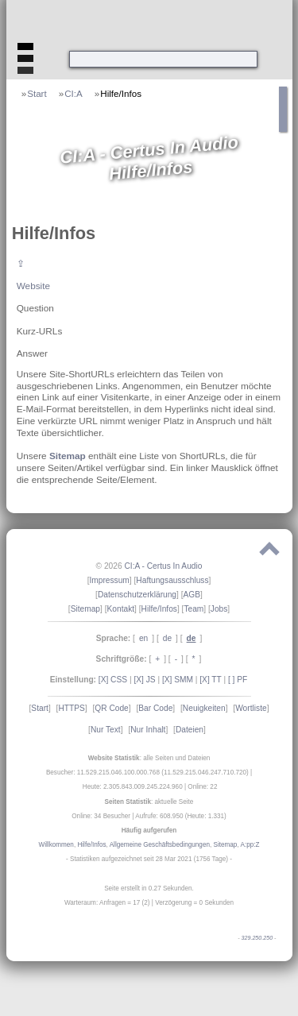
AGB (192, 594)
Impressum (109, 580)
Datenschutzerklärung (137, 594)
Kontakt (121, 609)
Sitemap (67, 455)
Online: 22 (202, 786)
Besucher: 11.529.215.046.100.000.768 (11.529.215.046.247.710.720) (147, 772)
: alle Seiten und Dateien (149, 758)
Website (33, 285)
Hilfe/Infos (120, 93)
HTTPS (71, 708)
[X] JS (144, 679)
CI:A (73, 93)
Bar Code (155, 708)
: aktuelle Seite (149, 801)
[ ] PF (237, 679)
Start (37, 93)
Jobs (219, 609)
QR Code (111, 708)
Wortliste (250, 708)
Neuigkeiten (204, 708)
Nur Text (106, 729)
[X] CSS (113, 679)
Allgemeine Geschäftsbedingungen (160, 844)
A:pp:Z (249, 844)
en (143, 638)
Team (193, 609)
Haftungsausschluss (172, 580)
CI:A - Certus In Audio (163, 566)
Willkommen (56, 844)
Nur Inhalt (147, 729)
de (167, 638)
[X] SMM (177, 679)
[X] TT (210, 679)
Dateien (189, 729)
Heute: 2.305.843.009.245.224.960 (133, 786)
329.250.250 (257, 938)
